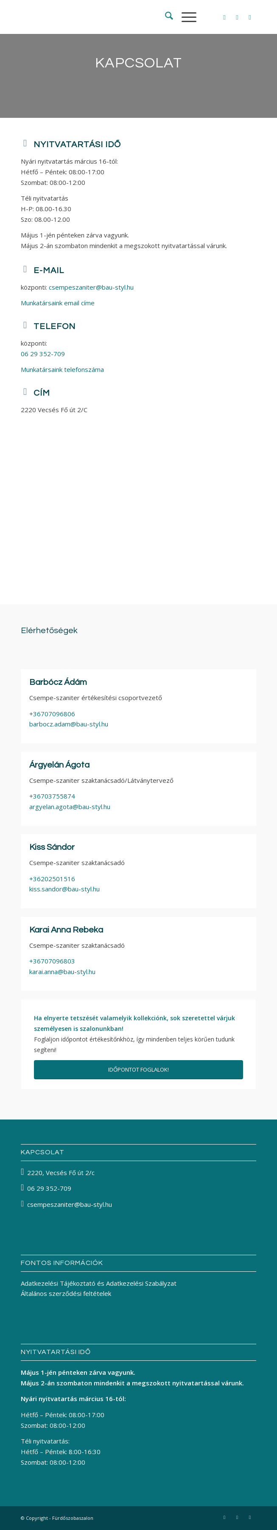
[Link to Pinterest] (249, 17)
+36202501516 (52, 878)
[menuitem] (165, 17)
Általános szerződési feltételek (66, 1293)
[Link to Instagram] (237, 17)
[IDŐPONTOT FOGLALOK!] (138, 1069)
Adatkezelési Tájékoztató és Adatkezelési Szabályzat (98, 1283)
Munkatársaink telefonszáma (62, 369)
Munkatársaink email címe (58, 303)
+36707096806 (52, 713)
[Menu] (184, 17)
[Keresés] (165, 17)
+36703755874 (52, 796)
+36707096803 (52, 961)
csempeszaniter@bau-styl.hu (91, 287)
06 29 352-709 (43, 353)
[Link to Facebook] (224, 17)
